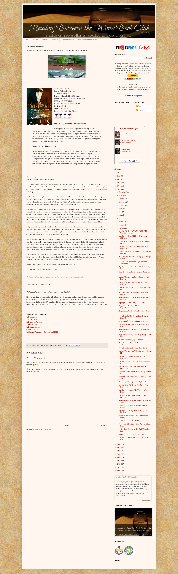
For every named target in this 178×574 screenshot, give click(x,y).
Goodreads (64, 103)
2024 (119, 173)
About (35, 40)
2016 (119, 451)
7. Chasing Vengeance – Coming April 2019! (42, 332)
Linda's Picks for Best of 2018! (129, 421)
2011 (119, 467)
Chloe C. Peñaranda (126, 142)
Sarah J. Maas (125, 134)
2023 (119, 176)
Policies (45, 40)
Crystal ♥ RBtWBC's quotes (126, 477)
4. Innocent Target (32, 324)
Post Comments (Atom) (43, 429)
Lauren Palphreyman (126, 151)
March (121, 222)
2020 (119, 186)
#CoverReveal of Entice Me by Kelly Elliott (133, 348)
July (120, 208)
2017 (119, 447)
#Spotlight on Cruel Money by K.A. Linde (132, 303)
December (122, 192)
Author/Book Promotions (87, 40)
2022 (119, 179)
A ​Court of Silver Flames (128, 132)
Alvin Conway (120, 495)
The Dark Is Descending (128, 140)
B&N (78, 103)
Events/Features (68, 40)
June (120, 212)
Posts (138, 106)
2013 (119, 461)
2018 (119, 444)
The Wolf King (125, 149)
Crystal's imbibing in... (129, 129)
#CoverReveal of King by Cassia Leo (131, 340)
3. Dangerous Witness (34, 322)
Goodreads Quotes (146, 500)
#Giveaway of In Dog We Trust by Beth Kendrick (135, 382)
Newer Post (31, 425)
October (122, 199)
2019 (119, 189)
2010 (119, 470)
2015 (119, 454)
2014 (119, 457)
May (120, 215)
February (122, 225)
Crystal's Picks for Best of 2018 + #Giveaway (133, 434)
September (122, 202)
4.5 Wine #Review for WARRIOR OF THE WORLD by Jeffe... (133, 232)
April (121, 218)
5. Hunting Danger (33, 327)
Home (27, 40)
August (121, 205)
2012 (119, 464)
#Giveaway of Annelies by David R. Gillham (133, 321)
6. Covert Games (32, 329)
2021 (119, 183)
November (122, 195)
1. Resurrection (31, 317)
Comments (140, 110)
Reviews (54, 40)
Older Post (103, 425)
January (121, 228)
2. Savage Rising (32, 319)
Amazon (72, 103)
